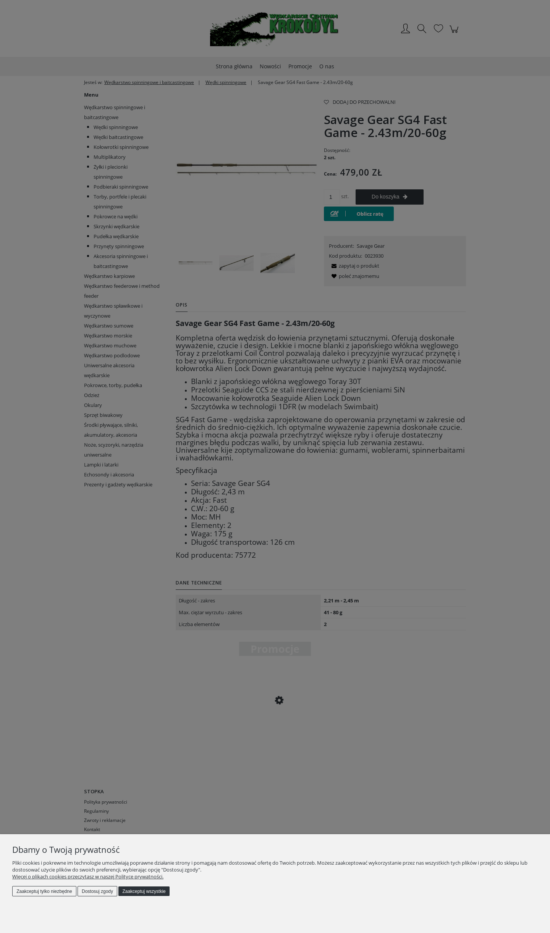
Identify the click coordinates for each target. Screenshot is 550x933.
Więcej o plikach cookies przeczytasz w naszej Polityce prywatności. (87, 876)
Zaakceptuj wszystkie (143, 891)
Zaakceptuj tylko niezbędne (44, 891)
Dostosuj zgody (97, 891)
